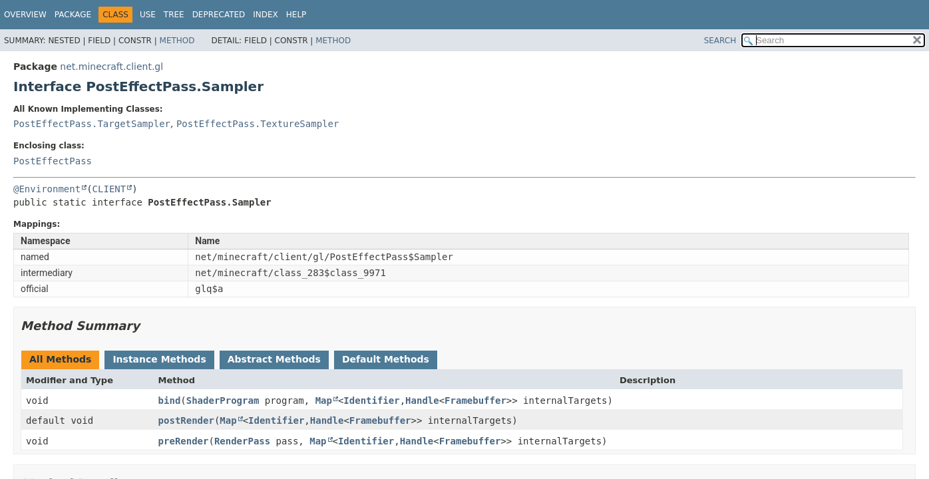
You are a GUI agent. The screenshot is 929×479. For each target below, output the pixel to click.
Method (177, 40)
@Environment (47, 189)
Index (265, 14)
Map (323, 400)
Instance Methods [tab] (159, 359)
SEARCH (720, 40)
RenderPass (242, 441)
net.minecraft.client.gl (111, 66)
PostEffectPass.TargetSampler (91, 123)
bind (169, 400)
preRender (183, 441)
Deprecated (219, 14)
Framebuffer (475, 400)
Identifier (371, 400)
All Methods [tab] (60, 359)
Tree (174, 14)
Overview (25, 14)
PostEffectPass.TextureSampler (257, 123)
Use (148, 14)
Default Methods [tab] (385, 359)
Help (296, 14)
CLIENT (109, 189)
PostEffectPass (52, 161)
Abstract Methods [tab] (274, 359)
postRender (186, 420)
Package (73, 14)
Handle (422, 400)
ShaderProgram (223, 400)
